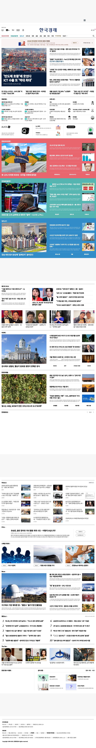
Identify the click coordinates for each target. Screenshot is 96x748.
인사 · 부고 (88, 670)
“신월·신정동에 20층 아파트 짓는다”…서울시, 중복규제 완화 (10, 518)
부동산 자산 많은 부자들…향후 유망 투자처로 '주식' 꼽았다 (65, 50)
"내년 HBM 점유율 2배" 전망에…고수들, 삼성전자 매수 (35, 112)
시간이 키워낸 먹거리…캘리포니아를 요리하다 (64, 606)
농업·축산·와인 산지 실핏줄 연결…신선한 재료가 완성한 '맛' (64, 596)
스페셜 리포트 (6, 543)
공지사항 (40, 670)
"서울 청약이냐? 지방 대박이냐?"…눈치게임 (13, 290)
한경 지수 (72, 174)
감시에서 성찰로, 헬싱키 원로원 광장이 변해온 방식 (21, 366)
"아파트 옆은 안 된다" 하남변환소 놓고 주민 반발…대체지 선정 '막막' (10, 495)
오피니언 (28, 36)
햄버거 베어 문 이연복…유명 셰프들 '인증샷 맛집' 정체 (84, 326)
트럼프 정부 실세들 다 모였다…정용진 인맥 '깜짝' (12, 326)
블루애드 (29, 724)
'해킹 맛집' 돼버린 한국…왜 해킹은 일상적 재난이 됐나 (36, 92)
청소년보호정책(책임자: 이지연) (63, 733)
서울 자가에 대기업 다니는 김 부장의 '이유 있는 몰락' (12, 664)
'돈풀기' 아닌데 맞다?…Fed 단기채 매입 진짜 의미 (65, 60)
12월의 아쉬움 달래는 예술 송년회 (57, 112)
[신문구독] (23, 30)
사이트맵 (26, 733)
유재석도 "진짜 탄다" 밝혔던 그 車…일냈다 (69, 289)
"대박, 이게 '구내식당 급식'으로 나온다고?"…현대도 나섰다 (42, 502)
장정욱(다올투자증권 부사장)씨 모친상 (76, 486)
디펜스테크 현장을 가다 (44, 565)
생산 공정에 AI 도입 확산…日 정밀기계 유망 (63, 166)
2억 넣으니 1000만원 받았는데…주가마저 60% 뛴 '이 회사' (71, 626)
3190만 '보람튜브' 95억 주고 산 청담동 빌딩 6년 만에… (64, 246)
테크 (48, 36)
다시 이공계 (8, 565)
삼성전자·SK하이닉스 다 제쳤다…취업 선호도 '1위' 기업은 (71, 621)
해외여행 (77, 405)
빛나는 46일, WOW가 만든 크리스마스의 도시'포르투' (22, 406)
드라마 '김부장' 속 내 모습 (33, 663)
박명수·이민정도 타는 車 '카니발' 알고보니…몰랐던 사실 (42, 494)
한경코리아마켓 (5, 36)
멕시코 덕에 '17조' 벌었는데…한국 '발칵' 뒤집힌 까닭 (69, 631)
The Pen (4, 646)
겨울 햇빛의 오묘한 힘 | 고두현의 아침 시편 (63, 357)
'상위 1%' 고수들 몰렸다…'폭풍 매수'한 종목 (70, 293)
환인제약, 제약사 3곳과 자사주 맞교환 (61, 156)
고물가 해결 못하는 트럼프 (79, 111)
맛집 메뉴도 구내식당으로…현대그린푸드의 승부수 (11, 510)
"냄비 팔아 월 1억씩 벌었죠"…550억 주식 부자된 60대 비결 (71, 640)
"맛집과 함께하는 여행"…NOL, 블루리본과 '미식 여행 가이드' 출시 (65, 397)
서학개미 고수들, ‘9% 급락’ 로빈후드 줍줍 (12, 112)
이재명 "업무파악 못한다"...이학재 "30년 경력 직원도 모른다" (75, 494)
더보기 (64, 36)
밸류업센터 (86, 254)
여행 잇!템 (88, 405)
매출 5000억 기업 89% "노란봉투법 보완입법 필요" (60, 92)
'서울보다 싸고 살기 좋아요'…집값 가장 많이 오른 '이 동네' (23, 631)
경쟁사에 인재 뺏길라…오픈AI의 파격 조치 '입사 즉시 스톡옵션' (43, 486)
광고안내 (23, 724)
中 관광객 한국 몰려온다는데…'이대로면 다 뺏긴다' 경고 (42, 518)
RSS (37, 733)
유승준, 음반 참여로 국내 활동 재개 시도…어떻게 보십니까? (33, 530)
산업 (41, 36)
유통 (45, 36)
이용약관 (42, 733)
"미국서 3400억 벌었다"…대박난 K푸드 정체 (70, 305)
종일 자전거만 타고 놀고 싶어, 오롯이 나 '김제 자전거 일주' (65, 376)
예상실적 (57, 214)
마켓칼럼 (27, 102)
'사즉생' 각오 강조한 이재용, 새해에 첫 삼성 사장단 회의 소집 (65, 70)
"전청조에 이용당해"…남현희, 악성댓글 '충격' (36, 326)
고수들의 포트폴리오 (6, 109)
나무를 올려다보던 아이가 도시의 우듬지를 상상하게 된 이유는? (65, 337)
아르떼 (3, 333)
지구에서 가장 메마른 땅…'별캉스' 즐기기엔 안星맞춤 (22, 605)
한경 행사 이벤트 (6, 670)
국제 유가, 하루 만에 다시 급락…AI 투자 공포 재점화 (35, 119)
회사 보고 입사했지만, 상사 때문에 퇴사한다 (84, 664)
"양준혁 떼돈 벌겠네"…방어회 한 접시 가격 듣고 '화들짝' (22, 640)
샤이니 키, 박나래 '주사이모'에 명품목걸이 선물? (42, 304)
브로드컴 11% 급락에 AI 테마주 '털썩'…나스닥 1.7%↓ (23, 215)
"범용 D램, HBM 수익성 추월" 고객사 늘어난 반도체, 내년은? (65, 195)
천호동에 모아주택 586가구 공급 (59, 225)
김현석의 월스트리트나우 (7, 102)
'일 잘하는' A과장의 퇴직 (57, 663)
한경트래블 (5, 372)
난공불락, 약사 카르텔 (78, 104)
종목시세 (72, 214)
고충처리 (16, 724)
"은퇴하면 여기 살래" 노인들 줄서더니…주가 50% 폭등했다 (23, 626)
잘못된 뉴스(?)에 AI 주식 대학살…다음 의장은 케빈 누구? (12, 104)
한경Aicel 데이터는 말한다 (76, 565)
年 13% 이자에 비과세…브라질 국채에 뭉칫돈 (19, 175)
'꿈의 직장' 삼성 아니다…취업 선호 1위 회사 (14, 300)
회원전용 (4, 99)
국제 (52, 36)
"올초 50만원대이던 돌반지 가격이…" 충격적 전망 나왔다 (23, 636)
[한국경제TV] (7, 30)
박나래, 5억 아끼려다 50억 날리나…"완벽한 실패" (59, 326)
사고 (93, 670)
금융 (37, 36)
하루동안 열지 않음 (86, 43)
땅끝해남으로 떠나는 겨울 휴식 (59, 387)
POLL (3, 527)
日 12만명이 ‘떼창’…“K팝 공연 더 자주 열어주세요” (10, 502)
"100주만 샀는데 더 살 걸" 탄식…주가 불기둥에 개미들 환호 (74, 510)
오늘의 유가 (27, 117)
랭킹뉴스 (4, 616)
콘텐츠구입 (13, 733)
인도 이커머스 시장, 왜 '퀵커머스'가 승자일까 (35, 104)
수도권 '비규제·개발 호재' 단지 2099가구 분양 (64, 235)
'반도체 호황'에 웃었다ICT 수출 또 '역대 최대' (17, 78)
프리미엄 (59, 36)
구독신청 (10, 724)
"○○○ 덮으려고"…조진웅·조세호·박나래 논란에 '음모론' (71, 636)
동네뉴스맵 (57, 254)
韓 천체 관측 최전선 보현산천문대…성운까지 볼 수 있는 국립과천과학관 (65, 575)
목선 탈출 (75, 119)
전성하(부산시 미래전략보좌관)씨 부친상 (77, 518)
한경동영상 (5, 412)
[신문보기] (3, 30)
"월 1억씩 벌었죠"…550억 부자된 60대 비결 (70, 297)
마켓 (88, 174)
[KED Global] (18, 30)
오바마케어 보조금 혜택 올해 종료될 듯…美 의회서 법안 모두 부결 (65, 206)
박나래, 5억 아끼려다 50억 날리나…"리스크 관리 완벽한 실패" (24, 621)
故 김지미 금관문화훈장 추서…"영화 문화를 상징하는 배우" (74, 503)
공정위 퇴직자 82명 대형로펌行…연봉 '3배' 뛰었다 (10, 486)
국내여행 (66, 405)
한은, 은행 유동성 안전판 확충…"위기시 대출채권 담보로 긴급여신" (65, 81)
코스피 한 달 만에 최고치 (57, 145)
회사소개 (4, 724)
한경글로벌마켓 (14, 36)
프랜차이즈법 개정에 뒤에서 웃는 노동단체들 (58, 119)
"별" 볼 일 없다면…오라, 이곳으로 (60, 586)
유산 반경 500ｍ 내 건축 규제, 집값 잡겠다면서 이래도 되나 (60, 104)
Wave (3, 571)
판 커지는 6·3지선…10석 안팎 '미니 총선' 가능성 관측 (12, 92)
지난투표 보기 (80, 535)
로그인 (92, 30)
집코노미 (22, 36)
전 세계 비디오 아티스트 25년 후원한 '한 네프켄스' (65, 347)
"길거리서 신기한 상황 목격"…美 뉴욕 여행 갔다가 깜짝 (42, 510)
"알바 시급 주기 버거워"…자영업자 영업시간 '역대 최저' (84, 92)
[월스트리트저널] (13, 30)
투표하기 (80, 531)
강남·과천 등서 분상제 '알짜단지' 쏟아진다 (17, 254)
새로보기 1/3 (91, 482)
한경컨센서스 (57, 174)
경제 (33, 36)
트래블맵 (55, 405)
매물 (72, 254)
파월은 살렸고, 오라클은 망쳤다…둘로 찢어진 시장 (12, 119)
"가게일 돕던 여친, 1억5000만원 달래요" (68, 301)
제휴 (9, 733)
